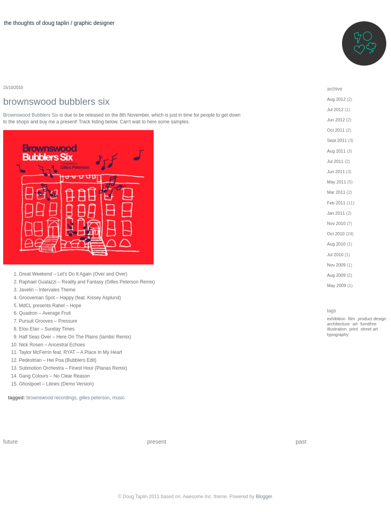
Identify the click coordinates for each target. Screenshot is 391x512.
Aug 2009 (336, 275)
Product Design (372, 318)
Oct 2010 (336, 233)
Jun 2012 (336, 119)
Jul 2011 (335, 161)
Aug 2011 (336, 151)
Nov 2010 (336, 223)
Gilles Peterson (94, 398)
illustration (337, 329)
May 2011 (336, 181)
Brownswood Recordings (51, 398)
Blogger (264, 496)
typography (337, 334)
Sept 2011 (337, 140)
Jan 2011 (336, 213)
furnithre (368, 323)
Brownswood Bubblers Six (56, 101)
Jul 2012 (335, 109)
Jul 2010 (335, 254)
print (354, 329)
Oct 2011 (336, 130)
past (301, 441)
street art (369, 329)
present (156, 441)
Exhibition (336, 318)
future (10, 441)
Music (118, 398)
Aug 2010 (336, 244)
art (355, 323)
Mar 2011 (336, 192)
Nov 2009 (336, 265)
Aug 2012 (336, 99)
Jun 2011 (336, 171)
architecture (338, 323)
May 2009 (336, 285)
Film (351, 318)
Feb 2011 (336, 202)
